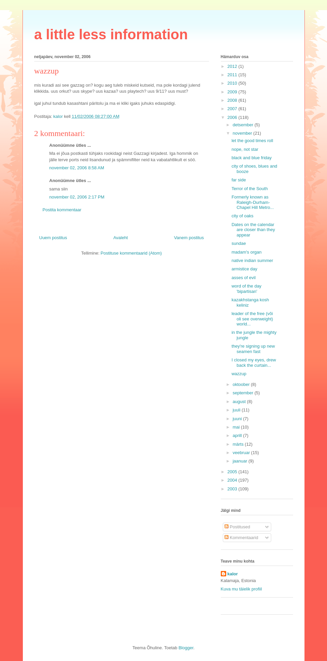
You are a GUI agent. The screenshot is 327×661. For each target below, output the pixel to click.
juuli (237, 409)
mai (237, 427)
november (243, 133)
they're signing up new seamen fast (253, 349)
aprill (238, 435)
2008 (233, 100)
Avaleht (120, 237)
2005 (233, 471)
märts (239, 444)
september (243, 392)
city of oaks (242, 215)
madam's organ (246, 252)
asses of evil (244, 277)
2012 (233, 66)
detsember (243, 124)
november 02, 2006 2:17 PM (77, 197)
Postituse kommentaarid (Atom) (131, 253)
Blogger (185, 647)
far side (239, 179)
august (240, 401)
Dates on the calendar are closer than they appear (253, 229)
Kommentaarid (241, 537)
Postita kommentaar (62, 209)
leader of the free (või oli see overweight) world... (252, 318)
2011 (233, 74)
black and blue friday (252, 157)
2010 (233, 83)
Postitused (237, 526)
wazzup (239, 373)
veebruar (242, 452)
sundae (239, 243)
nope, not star (245, 149)
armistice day (244, 268)
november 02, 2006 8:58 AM (76, 167)
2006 (233, 117)
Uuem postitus (53, 237)
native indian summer (252, 260)
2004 (233, 480)
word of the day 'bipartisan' (246, 288)
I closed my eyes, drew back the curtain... (254, 362)
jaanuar (240, 461)
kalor (233, 573)
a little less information (111, 34)
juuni (238, 418)
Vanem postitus (189, 237)
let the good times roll (252, 140)
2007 (233, 108)
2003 (233, 488)
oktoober (242, 384)
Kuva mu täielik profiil (241, 588)
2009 (233, 91)
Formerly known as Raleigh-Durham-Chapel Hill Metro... (253, 202)
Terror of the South (250, 188)
